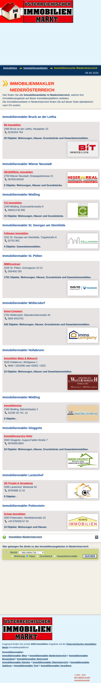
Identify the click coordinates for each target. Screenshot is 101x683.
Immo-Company (13, 311)
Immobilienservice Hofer (18, 436)
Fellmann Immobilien (16, 233)
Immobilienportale (82, 680)
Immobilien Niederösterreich (25, 536)
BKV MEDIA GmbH (82, 677)
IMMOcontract (12, 264)
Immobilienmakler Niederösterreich (48, 655)
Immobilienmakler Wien (14, 655)
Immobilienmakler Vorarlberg (56, 665)
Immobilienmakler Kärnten (16, 662)
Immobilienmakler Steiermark (32, 659)
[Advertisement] (65, 44)
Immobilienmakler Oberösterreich (50, 662)
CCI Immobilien (13, 203)
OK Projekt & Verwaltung (18, 483)
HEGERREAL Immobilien (18, 172)
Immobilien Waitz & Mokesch (20, 358)
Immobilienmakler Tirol (26, 665)
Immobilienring (13, 405)
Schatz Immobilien (14, 514)
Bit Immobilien (12, 125)
